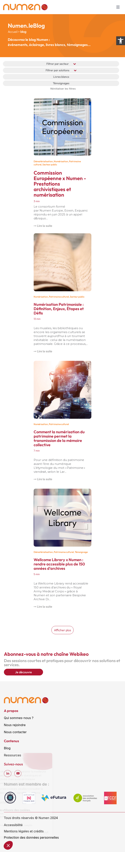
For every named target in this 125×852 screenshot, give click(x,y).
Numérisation (61, 161)
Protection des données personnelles (31, 837)
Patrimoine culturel (59, 296)
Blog (7, 748)
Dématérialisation (43, 161)
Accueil (12, 32)
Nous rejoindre (15, 725)
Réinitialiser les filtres (63, 88)
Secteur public (49, 164)
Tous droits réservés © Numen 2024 (31, 817)
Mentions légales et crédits (24, 831)
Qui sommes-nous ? (18, 718)
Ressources (12, 755)
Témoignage (81, 552)
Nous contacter (15, 732)
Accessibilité (13, 824)
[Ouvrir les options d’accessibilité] (120, 40)
